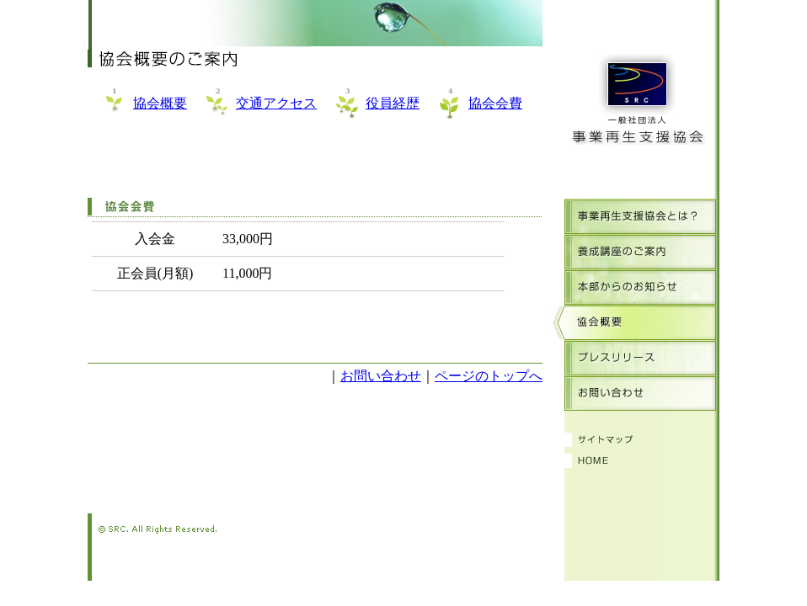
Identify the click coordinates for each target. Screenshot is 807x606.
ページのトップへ (488, 376)
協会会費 (495, 103)
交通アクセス (276, 103)
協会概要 (160, 103)
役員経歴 (393, 103)
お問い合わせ (380, 376)
